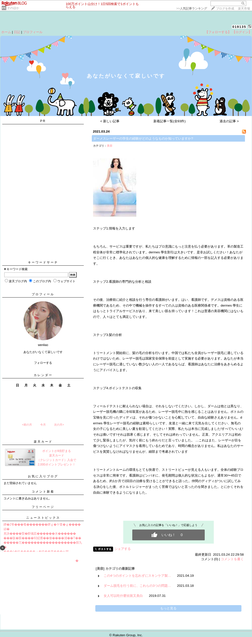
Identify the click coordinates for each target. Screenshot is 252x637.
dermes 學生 (158, 252)
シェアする (122, 549)
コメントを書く (232, 559)
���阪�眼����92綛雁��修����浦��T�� (42, 538)
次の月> (59, 424)
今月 (43, 424)
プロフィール (33, 32)
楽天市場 (244, 8)
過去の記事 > (229, 121)
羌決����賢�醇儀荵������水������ (40, 533)
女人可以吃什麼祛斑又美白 (123, 596)
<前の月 (27, 424)
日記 (17, 32)
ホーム (6, 32)
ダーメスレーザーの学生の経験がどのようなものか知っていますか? (143, 138)
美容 (109, 145)
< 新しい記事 (110, 121)
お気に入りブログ (43, 476)
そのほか (13, 8)
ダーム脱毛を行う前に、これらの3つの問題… (137, 586)
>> (191, 8)
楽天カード (43, 441)
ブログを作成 (225, 8)
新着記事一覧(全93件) (169, 121)
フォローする (43, 363)
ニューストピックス (43, 517)
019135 (239, 27)
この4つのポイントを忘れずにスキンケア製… (137, 575)
